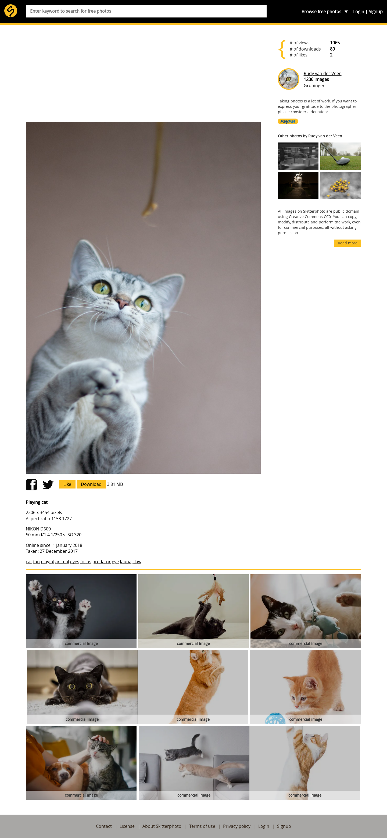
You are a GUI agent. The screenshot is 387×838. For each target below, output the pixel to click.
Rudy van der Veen (323, 73)
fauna (125, 562)
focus (85, 562)
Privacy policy (236, 826)
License (127, 826)
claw (136, 562)
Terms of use (202, 826)
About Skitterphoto (161, 826)
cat (29, 562)
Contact (104, 826)
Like (67, 484)
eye (115, 562)
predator (101, 562)
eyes (74, 562)
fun (36, 562)
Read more (347, 242)
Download (91, 484)
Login (358, 12)
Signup (376, 12)
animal (62, 562)
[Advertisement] (143, 75)
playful (47, 562)
